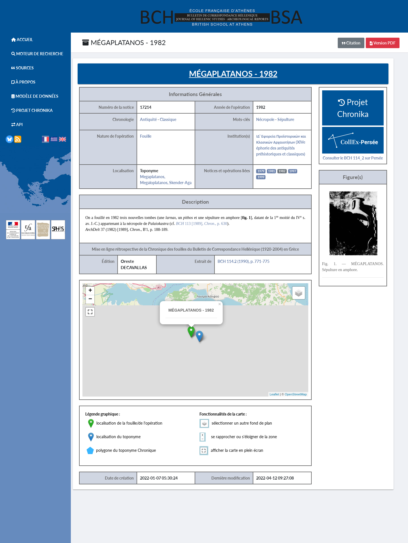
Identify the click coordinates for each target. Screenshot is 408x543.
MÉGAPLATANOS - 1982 (124, 42)
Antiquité (155, 120)
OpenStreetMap (302, 395)
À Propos (20, 82)
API (14, 124)
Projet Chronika (29, 110)
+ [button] (97, 292)
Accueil (19, 39)
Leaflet (280, 395)
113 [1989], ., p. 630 (209, 224)
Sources (20, 67)
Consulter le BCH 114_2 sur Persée (359, 158)
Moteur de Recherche (34, 53)
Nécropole (272, 120)
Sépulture (292, 120)
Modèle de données (32, 96)
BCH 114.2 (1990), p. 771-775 (250, 262)
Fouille (152, 137)
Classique (175, 120)
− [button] (97, 300)
